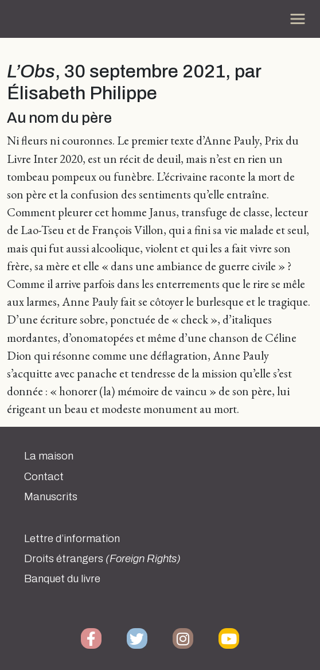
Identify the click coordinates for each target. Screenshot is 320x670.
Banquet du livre (62, 579)
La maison (48, 456)
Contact (44, 476)
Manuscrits (50, 496)
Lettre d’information (72, 538)
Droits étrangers (102, 558)
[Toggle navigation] (297, 19)
